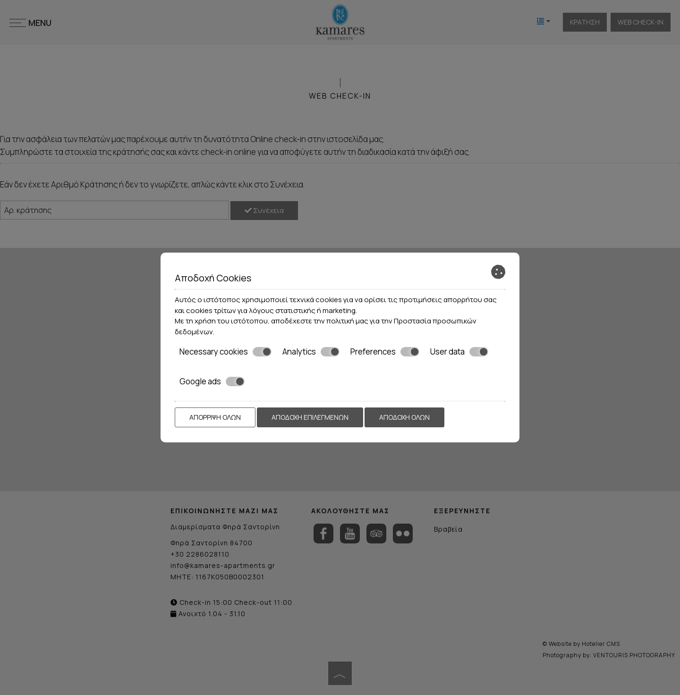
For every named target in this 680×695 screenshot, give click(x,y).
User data (459, 352)
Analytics (311, 352)
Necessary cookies (225, 352)
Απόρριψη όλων (215, 417)
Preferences (384, 352)
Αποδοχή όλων (404, 417)
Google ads (212, 381)
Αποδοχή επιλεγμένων (310, 417)
